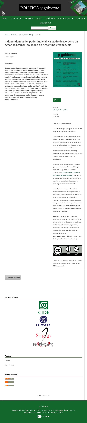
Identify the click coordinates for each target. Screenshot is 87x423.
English (80, 18)
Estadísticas (45, 23)
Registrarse (73, 2)
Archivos (29, 18)
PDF (57, 100)
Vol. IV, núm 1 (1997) (26, 35)
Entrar (83, 2)
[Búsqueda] (39, 28)
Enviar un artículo (13, 277)
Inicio (4, 18)
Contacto (43, 416)
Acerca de (15, 18)
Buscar (52, 28)
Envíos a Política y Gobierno (58, 18)
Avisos (39, 18)
